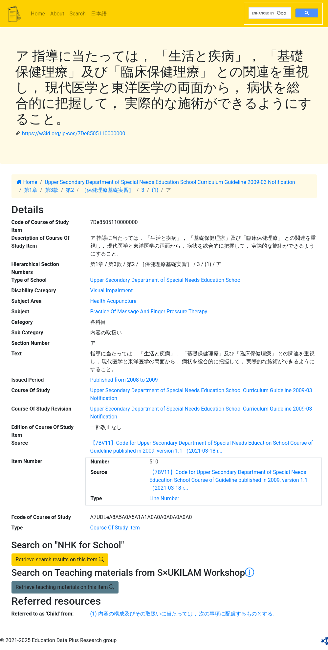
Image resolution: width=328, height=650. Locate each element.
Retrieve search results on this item (60, 559)
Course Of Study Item (115, 528)
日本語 (99, 14)
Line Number (164, 498)
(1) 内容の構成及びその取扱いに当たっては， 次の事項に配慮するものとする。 (184, 614)
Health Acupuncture (113, 301)
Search (78, 14)
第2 (70, 190)
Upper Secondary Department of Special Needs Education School (166, 280)
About (57, 14)
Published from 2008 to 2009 (124, 380)
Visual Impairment (111, 290)
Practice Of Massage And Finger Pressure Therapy (149, 311)
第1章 (30, 190)
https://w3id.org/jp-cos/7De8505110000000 (73, 133)
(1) (155, 190)
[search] (269, 13)
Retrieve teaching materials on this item (65, 587)
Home (38, 14)
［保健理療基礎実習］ (107, 190)
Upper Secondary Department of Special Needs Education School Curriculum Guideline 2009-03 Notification (170, 182)
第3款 (51, 190)
